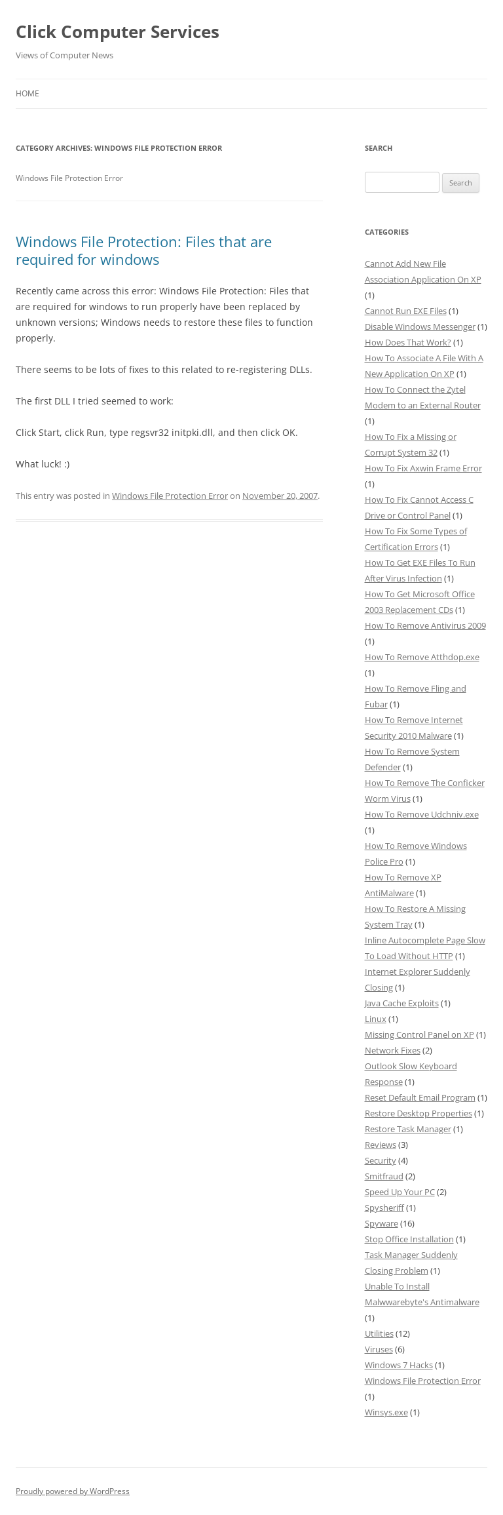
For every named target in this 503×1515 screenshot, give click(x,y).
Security (380, 1160)
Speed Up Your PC (400, 1192)
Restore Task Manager (408, 1129)
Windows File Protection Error (170, 496)
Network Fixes (392, 1050)
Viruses (379, 1349)
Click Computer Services (117, 31)
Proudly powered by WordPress (73, 1491)
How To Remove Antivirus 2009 (425, 625)
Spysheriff (384, 1207)
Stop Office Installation (409, 1239)
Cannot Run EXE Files (406, 311)
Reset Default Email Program (420, 1097)
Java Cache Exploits (402, 1003)
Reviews (380, 1145)
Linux (375, 1019)
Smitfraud (384, 1176)
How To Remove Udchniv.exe (422, 814)
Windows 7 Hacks (399, 1365)
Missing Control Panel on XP (419, 1034)
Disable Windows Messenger (420, 326)
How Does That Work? (408, 342)
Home (27, 93)
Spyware (381, 1223)
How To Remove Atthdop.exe (422, 657)
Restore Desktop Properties (418, 1113)
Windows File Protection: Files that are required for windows (144, 249)
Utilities (379, 1333)
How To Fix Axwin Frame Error (423, 468)
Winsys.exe (386, 1412)
